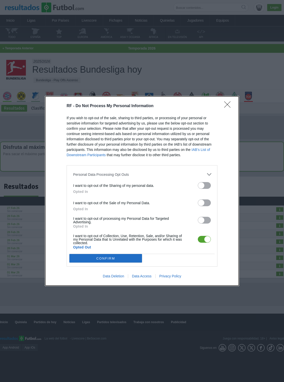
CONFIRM (105, 258)
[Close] (229, 106)
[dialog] (142, 191)
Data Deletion (113, 276)
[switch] (204, 185)
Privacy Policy (170, 276)
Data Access (142, 276)
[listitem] (142, 174)
